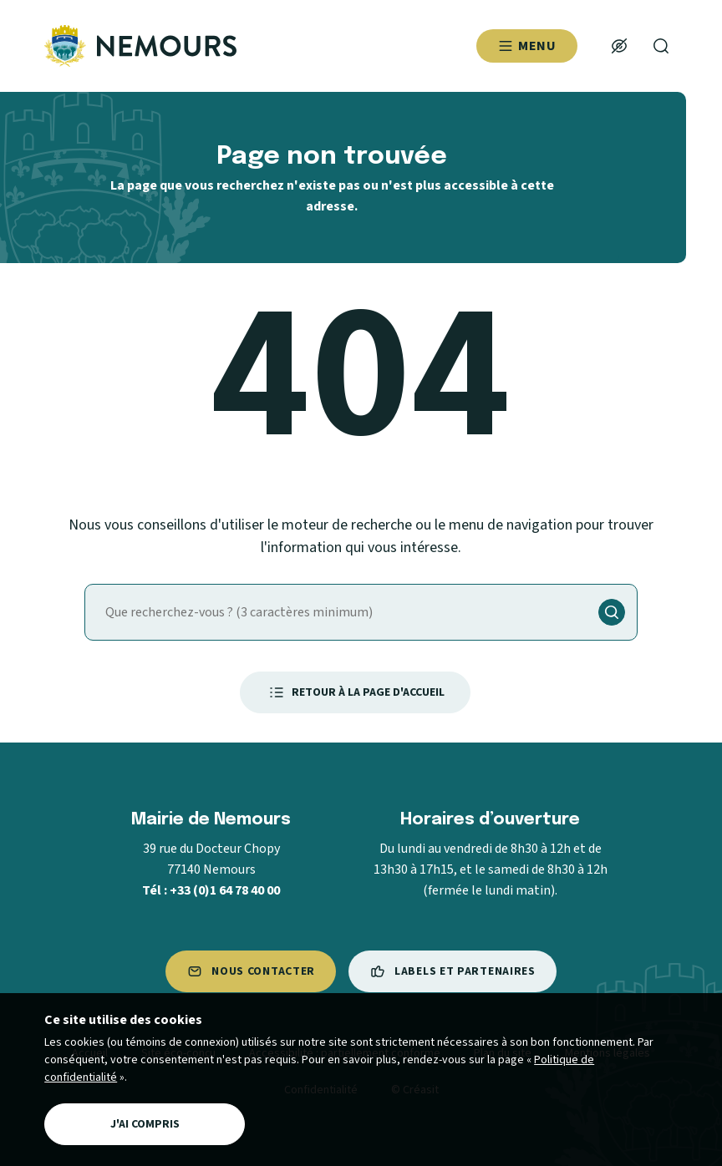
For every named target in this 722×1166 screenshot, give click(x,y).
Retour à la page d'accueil (355, 692)
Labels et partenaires (452, 971)
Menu (527, 46)
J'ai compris (145, 1124)
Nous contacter (250, 971)
